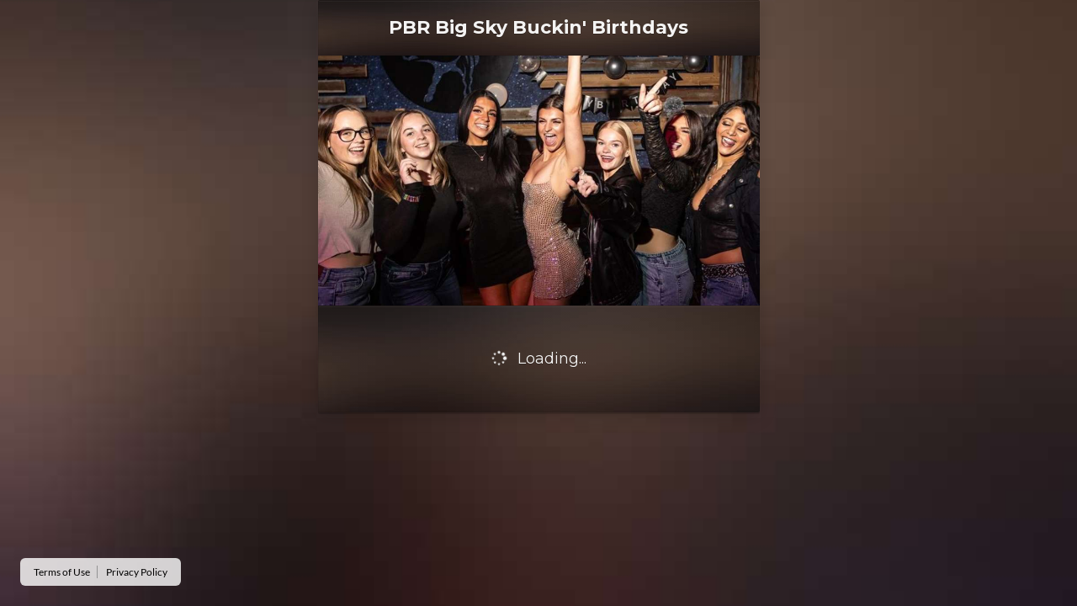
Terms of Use (62, 572)
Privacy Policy (136, 572)
